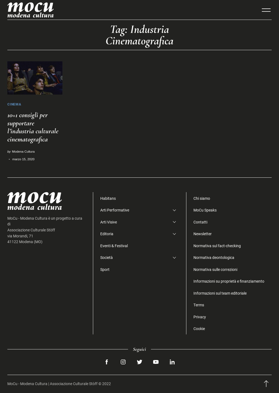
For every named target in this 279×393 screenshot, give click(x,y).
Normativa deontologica (213, 257)
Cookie (199, 328)
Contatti (200, 222)
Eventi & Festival (114, 245)
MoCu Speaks (205, 210)
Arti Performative (114, 210)
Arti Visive (108, 222)
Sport (105, 269)
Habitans (108, 198)
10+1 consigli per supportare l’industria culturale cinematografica (33, 127)
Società (106, 257)
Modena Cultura (23, 151)
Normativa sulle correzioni (215, 269)
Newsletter (202, 233)
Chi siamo (201, 198)
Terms (198, 304)
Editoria (106, 233)
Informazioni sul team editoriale (220, 293)
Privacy (199, 316)
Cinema (14, 104)
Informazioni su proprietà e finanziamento (228, 281)
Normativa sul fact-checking (217, 245)
